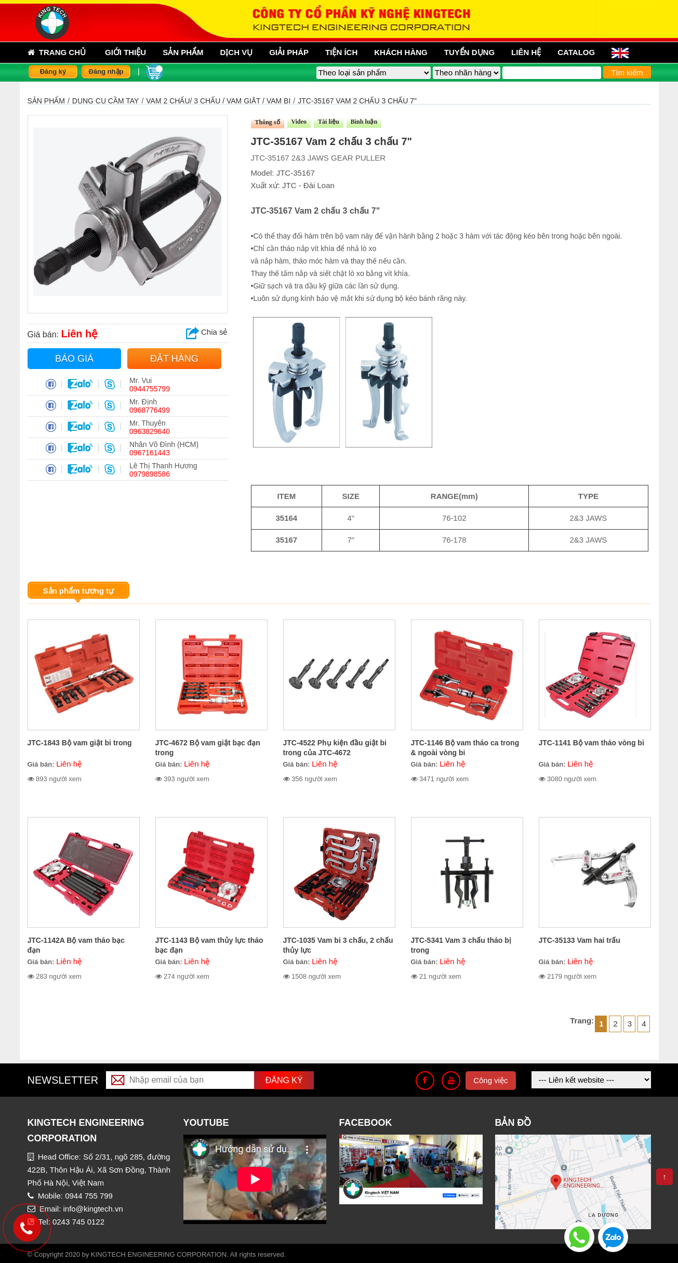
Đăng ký (53, 71)
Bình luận (364, 121)
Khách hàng (401, 52)
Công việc (490, 1080)
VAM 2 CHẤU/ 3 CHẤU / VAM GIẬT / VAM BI (218, 101)
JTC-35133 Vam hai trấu (579, 940)
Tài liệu (328, 121)
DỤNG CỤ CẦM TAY (105, 101)
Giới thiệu (125, 52)
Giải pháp (289, 52)
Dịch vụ (236, 52)
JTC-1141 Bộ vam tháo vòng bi (591, 743)
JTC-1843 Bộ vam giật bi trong (80, 743)
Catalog (576, 52)
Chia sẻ (207, 331)
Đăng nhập (106, 71)
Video (299, 121)
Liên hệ (526, 52)
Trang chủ (57, 52)
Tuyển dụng (469, 52)
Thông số (267, 122)
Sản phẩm (46, 101)
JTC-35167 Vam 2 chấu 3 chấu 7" (357, 101)
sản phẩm (183, 52)
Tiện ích (341, 52)
